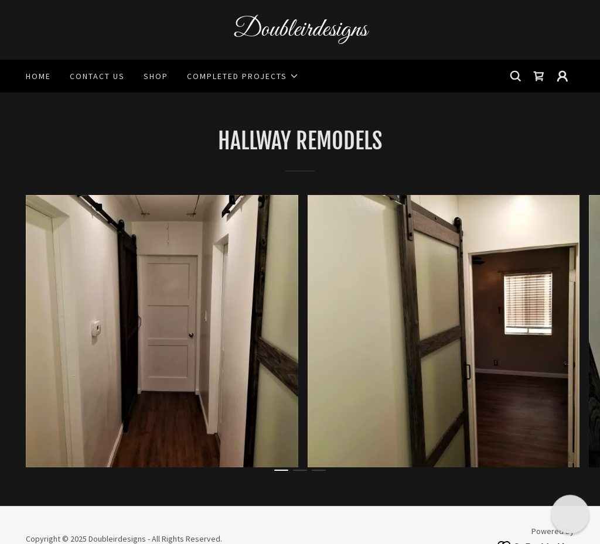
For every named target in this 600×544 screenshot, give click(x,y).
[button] (243, 76)
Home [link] (38, 76)
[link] (300, 32)
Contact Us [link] (97, 76)
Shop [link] (156, 76)
